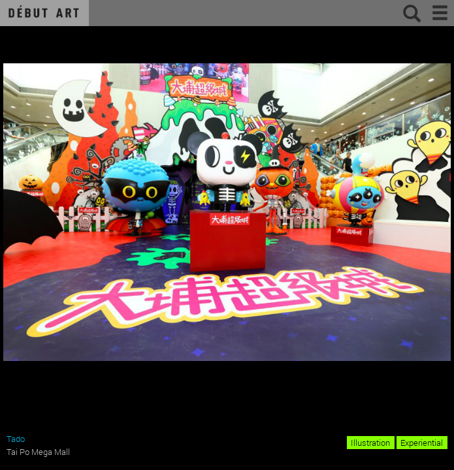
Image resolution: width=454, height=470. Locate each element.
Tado (16, 439)
